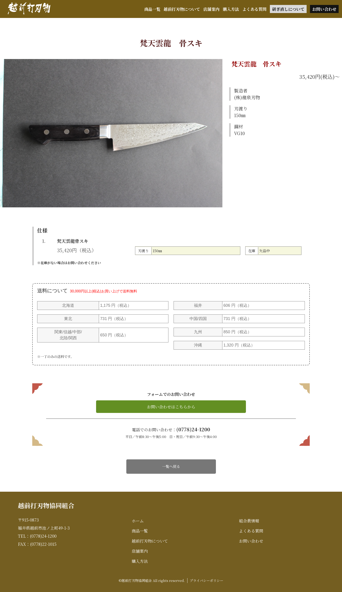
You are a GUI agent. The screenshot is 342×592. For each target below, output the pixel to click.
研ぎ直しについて (288, 9)
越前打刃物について (182, 9)
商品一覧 (152, 9)
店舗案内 (211, 9)
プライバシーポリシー (206, 580)
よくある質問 (254, 9)
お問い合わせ (324, 9)
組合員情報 (249, 521)
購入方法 (231, 9)
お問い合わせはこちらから (171, 407)
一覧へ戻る (171, 466)
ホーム (138, 521)
